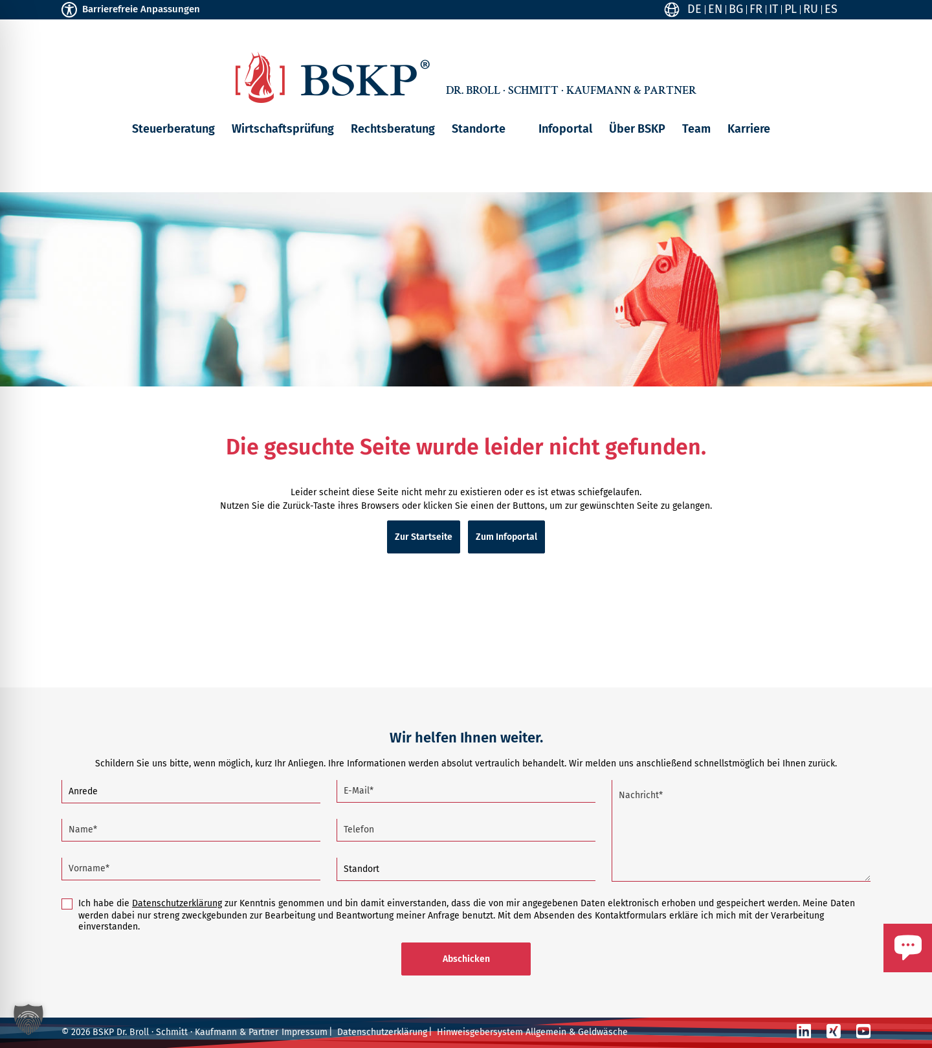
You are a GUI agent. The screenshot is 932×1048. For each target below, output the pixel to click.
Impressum (304, 1032)
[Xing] (834, 1031)
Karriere (748, 129)
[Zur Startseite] (333, 77)
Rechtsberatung (393, 129)
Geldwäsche (603, 1032)
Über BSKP (637, 129)
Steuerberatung (173, 129)
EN (715, 9)
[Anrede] (190, 792)
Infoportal (565, 129)
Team (696, 129)
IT (773, 9)
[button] (515, 128)
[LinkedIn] (804, 1031)
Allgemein (546, 1032)
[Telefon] (466, 830)
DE (694, 9)
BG (736, 9)
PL (790, 9)
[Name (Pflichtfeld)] (190, 830)
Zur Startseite (423, 536)
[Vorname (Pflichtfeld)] (190, 869)
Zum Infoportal (506, 536)
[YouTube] (863, 1031)
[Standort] (466, 870)
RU (810, 9)
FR (755, 9)
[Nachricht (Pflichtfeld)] (741, 831)
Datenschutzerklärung (177, 903)
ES (831, 9)
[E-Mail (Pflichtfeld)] (466, 791)
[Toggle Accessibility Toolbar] (69, 9)
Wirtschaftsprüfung (283, 129)
